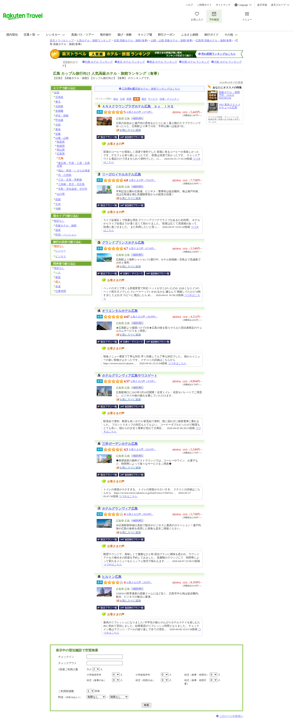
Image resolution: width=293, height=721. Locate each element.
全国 (56, 92)
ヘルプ (189, 4)
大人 (89, 669)
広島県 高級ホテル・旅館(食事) (214, 40)
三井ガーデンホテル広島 (120, 444)
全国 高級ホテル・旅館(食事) (131, 40)
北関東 (59, 106)
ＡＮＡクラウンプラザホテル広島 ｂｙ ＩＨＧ (138, 106)
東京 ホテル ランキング (131, 61)
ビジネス (60, 256)
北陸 (58, 124)
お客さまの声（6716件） (142, 248)
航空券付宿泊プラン (131, 137)
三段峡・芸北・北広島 (71, 184)
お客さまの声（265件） (139, 582)
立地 (122, 99)
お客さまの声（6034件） (139, 514)
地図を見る (137, 118)
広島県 (61, 153)
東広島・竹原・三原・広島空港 (73, 164)
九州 (58, 204)
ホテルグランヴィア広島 (120, 508)
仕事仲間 (60, 291)
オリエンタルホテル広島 (120, 311)
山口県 (61, 193)
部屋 (129, 99)
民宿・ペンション (66, 234)
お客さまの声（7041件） (142, 180)
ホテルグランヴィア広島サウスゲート (129, 375)
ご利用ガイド (204, 4)
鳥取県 (61, 141)
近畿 (58, 133)
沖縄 (58, 208)
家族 (58, 277)
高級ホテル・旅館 (66, 225)
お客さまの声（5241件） (142, 449)
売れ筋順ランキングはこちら (218, 53)
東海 (58, 129)
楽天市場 (262, 4)
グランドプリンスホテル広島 (123, 242)
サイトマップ (223, 4)
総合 (115, 99)
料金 (70, 697)
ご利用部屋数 (66, 691)
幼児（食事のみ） (96, 680)
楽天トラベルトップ (62, 40)
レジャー (60, 250)
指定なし (59, 220)
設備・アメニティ (169, 99)
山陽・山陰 (62, 137)
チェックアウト (67, 663)
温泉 (58, 230)
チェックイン (66, 656)
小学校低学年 (143, 674)
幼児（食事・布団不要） (195, 682)
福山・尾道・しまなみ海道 (74, 170)
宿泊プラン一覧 (109, 137)
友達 (58, 286)
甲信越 (59, 120)
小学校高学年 (94, 674)
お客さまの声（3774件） (139, 112)
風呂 (144, 99)
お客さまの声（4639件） (143, 316)
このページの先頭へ (231, 716)
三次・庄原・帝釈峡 (70, 179)
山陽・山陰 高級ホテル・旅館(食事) (172, 40)
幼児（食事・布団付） (196, 674)
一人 (58, 272)
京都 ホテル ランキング (196, 61)
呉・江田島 (64, 175)
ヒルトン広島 (111, 576)
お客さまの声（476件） (143, 381)
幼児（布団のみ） (145, 680)
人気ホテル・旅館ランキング (94, 40)
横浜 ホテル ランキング (163, 61)
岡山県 (61, 149)
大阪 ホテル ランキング (228, 61)
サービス (153, 99)
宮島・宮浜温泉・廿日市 (72, 188)
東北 (58, 101)
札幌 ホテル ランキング (99, 61)
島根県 (61, 145)
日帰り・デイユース (131, 273)
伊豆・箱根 (62, 115)
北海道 (59, 97)
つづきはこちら (177, 363)
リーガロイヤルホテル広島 (121, 174)
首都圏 (59, 110)
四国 (58, 199)
